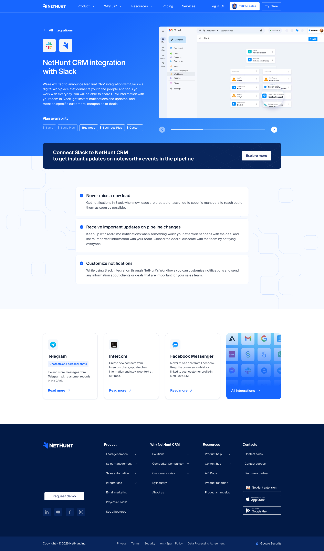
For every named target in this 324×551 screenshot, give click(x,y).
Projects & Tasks (116, 502)
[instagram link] (81, 512)
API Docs (211, 473)
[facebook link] (70, 512)
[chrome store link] (262, 488)
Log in (215, 6)
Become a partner (256, 473)
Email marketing (116, 492)
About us (158, 492)
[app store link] (262, 499)
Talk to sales (244, 6)
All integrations (61, 30)
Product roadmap (216, 483)
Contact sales (254, 454)
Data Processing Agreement (206, 544)
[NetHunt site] (58, 445)
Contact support (255, 463)
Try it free (271, 6)
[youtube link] (58, 512)
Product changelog (217, 492)
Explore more (256, 156)
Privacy (121, 544)
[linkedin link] (47, 512)
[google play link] (262, 510)
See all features (116, 511)
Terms (135, 544)
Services (188, 6)
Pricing (168, 6)
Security (149, 544)
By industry (159, 483)
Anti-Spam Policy (171, 544)
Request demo (64, 496)
